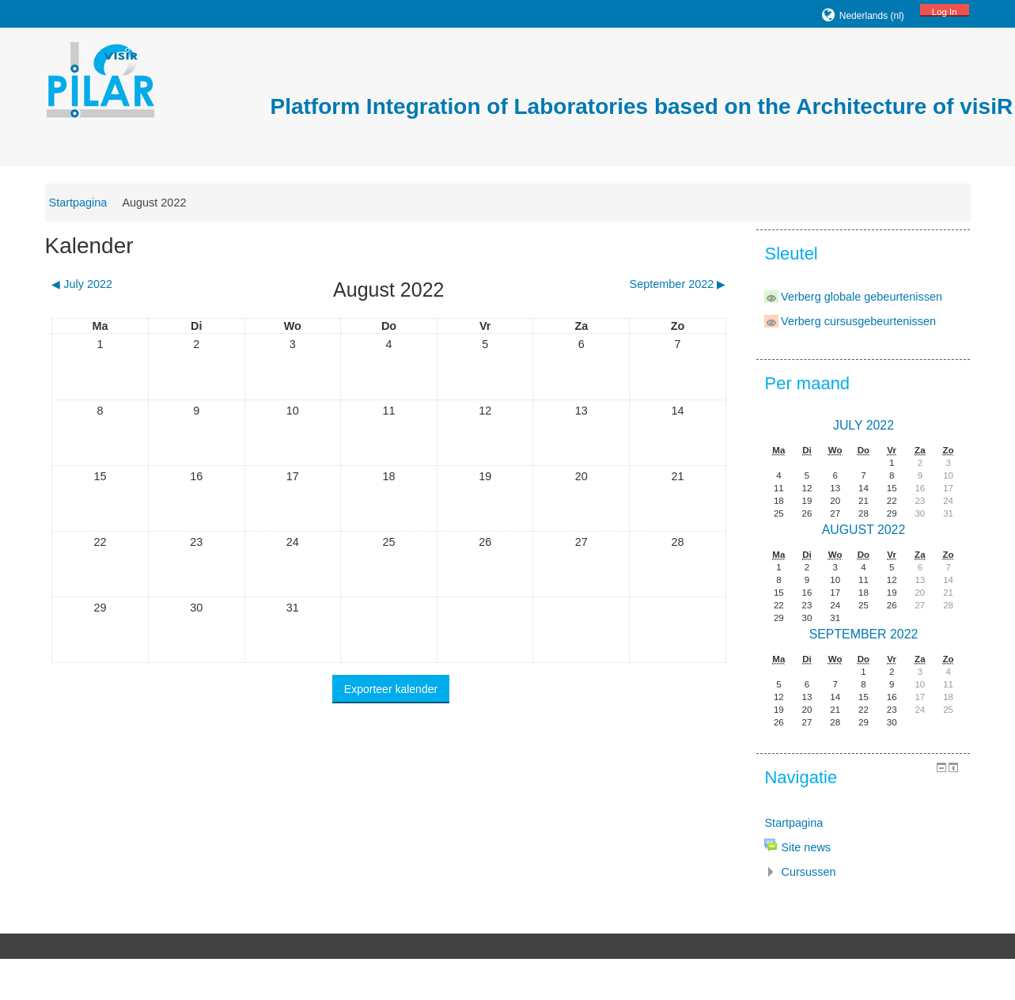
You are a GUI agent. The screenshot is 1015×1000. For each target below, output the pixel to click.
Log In (927, 12)
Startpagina (95, 202)
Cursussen (798, 871)
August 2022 (171, 202)
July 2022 (850, 424)
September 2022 (850, 633)
